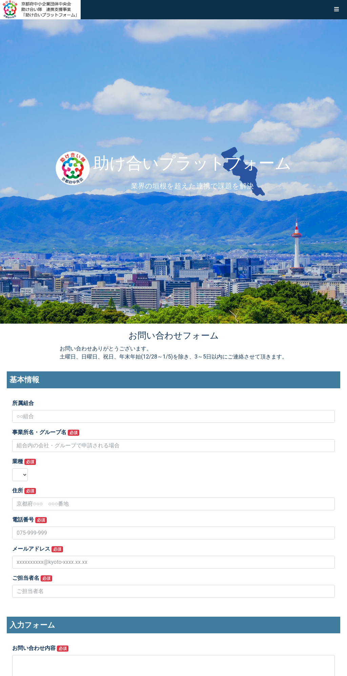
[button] (336, 9)
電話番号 (29, 519)
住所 (24, 490)
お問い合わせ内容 (40, 648)
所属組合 (23, 403)
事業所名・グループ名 (45, 432)
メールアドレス (37, 549)
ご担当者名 (32, 578)
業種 (24, 461)
